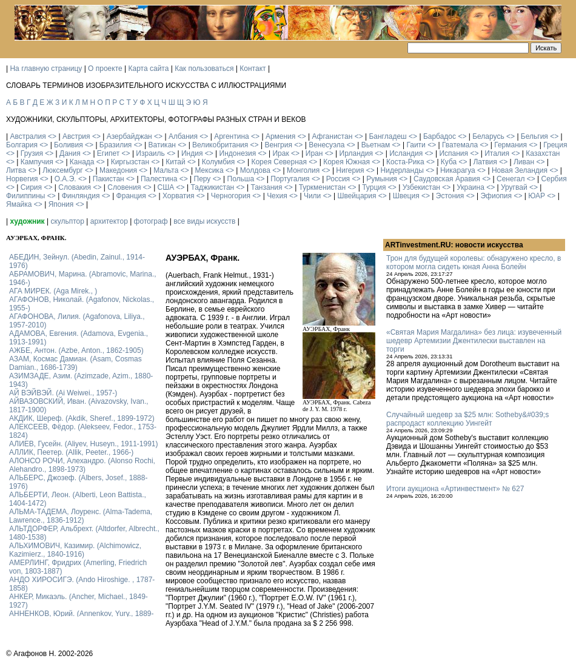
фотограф (151, 221)
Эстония (450, 196)
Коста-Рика (405, 162)
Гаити (415, 145)
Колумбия (218, 162)
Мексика (209, 170)
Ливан (524, 162)
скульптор (67, 221)
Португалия (289, 179)
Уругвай (514, 187)
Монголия (303, 170)
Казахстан (543, 153)
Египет (108, 153)
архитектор (109, 221)
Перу (202, 179)
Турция (374, 187)
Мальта (165, 170)
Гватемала (460, 145)
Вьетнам (375, 145)
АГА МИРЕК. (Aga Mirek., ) (53, 291)
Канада (82, 162)
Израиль (150, 153)
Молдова (255, 170)
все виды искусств (204, 221)
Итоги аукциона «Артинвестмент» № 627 (455, 488)
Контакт (252, 68)
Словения (124, 187)
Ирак (280, 153)
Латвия (485, 162)
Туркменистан (322, 187)
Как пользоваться (204, 68)
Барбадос (439, 136)
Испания (453, 153)
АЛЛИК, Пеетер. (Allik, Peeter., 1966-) (71, 452)
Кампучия (37, 162)
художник (27, 221)
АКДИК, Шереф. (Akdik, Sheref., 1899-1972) (82, 418)
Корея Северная (279, 162)
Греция (555, 145)
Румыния (381, 179)
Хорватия (178, 196)
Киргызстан (130, 162)
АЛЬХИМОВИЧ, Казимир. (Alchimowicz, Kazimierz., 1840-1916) (75, 549)
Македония (118, 170)
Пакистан (108, 179)
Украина (470, 187)
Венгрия (278, 145)
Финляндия (81, 196)
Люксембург (62, 170)
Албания (183, 136)
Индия (192, 153)
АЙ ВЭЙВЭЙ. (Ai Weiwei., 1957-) (63, 393)
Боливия (68, 145)
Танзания (266, 187)
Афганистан (332, 136)
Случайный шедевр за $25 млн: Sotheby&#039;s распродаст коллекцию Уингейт (467, 418)
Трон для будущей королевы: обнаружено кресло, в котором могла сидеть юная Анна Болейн (473, 262)
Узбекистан (421, 187)
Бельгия (534, 136)
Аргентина (231, 136)
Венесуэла (326, 145)
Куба (449, 162)
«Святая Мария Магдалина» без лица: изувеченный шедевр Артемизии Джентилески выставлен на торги (473, 340)
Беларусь (488, 136)
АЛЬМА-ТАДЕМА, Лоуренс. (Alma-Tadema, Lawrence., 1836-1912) (80, 516)
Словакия (74, 187)
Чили (312, 196)
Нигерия (350, 170)
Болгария (22, 145)
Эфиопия (496, 196)
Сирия (31, 187)
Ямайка (19, 204)
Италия (496, 153)
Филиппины (25, 196)
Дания (70, 153)
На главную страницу (46, 68)
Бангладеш (387, 136)
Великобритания (220, 145)
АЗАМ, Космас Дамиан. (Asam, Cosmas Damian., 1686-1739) (75, 363)
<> (52, 136)
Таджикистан (212, 187)
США (166, 187)
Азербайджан (129, 136)
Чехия (277, 196)
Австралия (27, 136)
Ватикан (162, 145)
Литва (16, 170)
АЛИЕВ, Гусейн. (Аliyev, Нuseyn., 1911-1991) (83, 444)
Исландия (406, 153)
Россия (338, 179)
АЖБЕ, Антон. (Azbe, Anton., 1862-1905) (76, 350)
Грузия (32, 153)
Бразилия (115, 145)
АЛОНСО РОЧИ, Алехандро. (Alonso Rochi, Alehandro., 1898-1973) (82, 465)
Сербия (554, 179)
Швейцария (356, 196)
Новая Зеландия (520, 170)
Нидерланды (402, 170)
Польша (241, 179)
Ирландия (356, 153)
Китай (175, 162)
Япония (61, 204)
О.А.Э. (65, 179)
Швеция (406, 196)
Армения (280, 136)
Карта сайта (149, 68)
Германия (510, 145)
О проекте (105, 68)
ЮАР (536, 196)
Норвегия (22, 179)
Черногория (230, 196)
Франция (131, 196)
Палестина (159, 179)
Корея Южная (346, 162)
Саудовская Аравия (447, 179)
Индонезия (237, 153)
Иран (314, 153)
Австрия (76, 136)
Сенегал (510, 179)
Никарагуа (457, 170)
